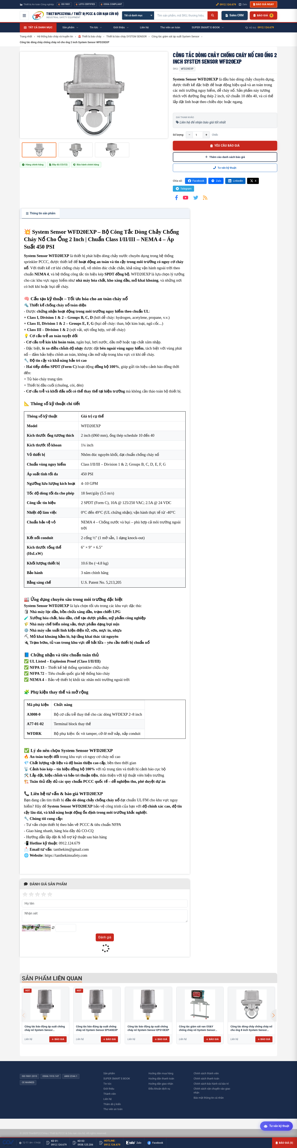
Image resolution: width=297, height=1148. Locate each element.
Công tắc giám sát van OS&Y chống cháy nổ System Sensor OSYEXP (197, 1030)
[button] (273, 1015)
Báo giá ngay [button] (263, 4)
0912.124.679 (266, 27)
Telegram (183, 188)
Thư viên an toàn (113, 1109)
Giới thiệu (108, 1088)
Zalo (216, 180)
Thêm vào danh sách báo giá (225, 157)
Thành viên (109, 1093)
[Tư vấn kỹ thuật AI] (276, 1126)
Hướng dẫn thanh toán (161, 1078)
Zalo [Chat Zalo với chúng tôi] (243, 4)
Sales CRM (235, 15)
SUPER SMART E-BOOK (116, 1078)
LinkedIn (235, 180)
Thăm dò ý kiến (112, 1104)
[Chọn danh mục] (138, 15)
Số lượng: (178, 134)
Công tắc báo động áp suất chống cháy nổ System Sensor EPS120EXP (45, 1030)
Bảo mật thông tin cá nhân (209, 1097)
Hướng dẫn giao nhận (160, 1083)
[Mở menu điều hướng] (24, 15)
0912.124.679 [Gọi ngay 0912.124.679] (226, 4)
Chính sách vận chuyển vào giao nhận (212, 1090)
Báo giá (58, 1039)
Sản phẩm (109, 1073)
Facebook (195, 180)
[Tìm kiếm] (212, 15)
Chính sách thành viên (206, 1073)
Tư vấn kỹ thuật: (225, 167)
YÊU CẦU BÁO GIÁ (225, 145)
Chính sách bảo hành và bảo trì (211, 1083)
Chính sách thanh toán (206, 1078)
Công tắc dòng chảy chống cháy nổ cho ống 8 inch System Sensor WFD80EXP (251, 1030)
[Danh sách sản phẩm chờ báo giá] (263, 15)
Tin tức (107, 1083)
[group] (94, 95)
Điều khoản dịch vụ (159, 1088)
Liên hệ (107, 1099)
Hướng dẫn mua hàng (160, 1073)
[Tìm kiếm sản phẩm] (180, 15)
